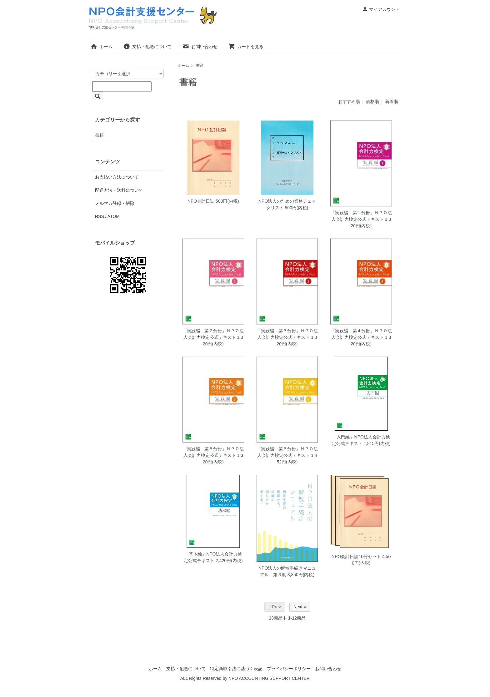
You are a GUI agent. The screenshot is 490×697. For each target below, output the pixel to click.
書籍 (199, 65)
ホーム (101, 46)
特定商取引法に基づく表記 (236, 668)
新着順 (391, 101)
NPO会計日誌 (201, 201)
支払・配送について (147, 46)
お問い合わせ (200, 46)
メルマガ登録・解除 (114, 203)
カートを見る (245, 46)
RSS (99, 216)
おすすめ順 (349, 101)
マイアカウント (381, 9)
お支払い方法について (117, 177)
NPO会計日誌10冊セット (356, 556)
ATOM (114, 216)
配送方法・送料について (119, 190)
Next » (299, 606)
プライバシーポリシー (289, 668)
